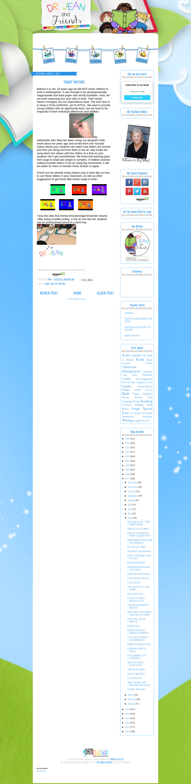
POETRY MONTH (136, 563)
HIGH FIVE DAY (135, 594)
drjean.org (41, 771)
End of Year (128, 383)
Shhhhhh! (129, 313)
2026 (127, 439)
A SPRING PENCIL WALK (136, 650)
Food (150, 383)
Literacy (149, 390)
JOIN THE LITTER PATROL (136, 621)
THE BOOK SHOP (136, 670)
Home (77, 293)
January (131, 704)
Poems (136, 402)
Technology (147, 413)
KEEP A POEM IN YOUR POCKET (139, 557)
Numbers (148, 394)
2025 (127, 443)
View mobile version (77, 298)
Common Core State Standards (137, 373)
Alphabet (137, 356)
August (131, 501)
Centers (126, 363)
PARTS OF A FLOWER (138, 529)
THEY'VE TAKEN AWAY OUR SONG (139, 321)
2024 (127, 448)
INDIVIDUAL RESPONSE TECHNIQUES (139, 542)
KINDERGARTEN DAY (138, 574)
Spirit (131, 414)
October (132, 492)
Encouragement (144, 379)
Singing (139, 405)
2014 (127, 718)
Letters (137, 390)
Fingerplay (141, 383)
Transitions (128, 417)
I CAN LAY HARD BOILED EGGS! (136, 600)
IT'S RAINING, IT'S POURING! (136, 657)
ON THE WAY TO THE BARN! (138, 589)
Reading (147, 401)
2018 (127, 474)
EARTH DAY (133, 626)
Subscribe (137, 97)
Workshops (148, 417)
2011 (127, 732)
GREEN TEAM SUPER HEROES (138, 607)
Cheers (149, 363)
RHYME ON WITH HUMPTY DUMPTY (137, 632)
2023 (127, 452)
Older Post (105, 293)
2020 (127, 466)
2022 (127, 457)
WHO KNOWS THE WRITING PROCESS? (138, 684)
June (130, 509)
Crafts (126, 379)
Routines (127, 405)
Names (136, 394)
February (132, 700)
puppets (137, 421)
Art (145, 356)
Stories (137, 413)
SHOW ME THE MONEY (139, 552)
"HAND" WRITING (136, 690)
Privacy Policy (117, 760)
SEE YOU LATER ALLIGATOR (135, 664)
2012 (127, 727)
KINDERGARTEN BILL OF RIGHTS (138, 329)
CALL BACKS (134, 583)
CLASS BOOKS (134, 678)
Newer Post (49, 293)
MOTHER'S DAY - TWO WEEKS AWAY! (138, 524)
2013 (127, 723)
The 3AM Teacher (104, 763)
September (133, 496)
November (133, 487)
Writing (61, 283)
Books (140, 360)
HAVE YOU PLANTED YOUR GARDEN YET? (139, 535)
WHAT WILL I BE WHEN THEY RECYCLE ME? (139, 614)
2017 (127, 479)
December (133, 483)
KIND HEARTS (132, 336)
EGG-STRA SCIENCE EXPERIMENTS (137, 639)
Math (125, 394)
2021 (127, 461)
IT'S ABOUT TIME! (136, 547)
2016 (127, 710)
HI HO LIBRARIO (136, 674)
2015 (127, 714)
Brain (150, 360)
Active (126, 355)
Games (126, 386)
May (130, 514)
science (146, 421)
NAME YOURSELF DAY (138, 645)
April (130, 518)
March (131, 695)
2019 (127, 470)
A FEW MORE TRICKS (138, 579)
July (130, 505)
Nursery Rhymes (132, 398)
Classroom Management (131, 369)
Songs (136, 409)
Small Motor (51, 283)
